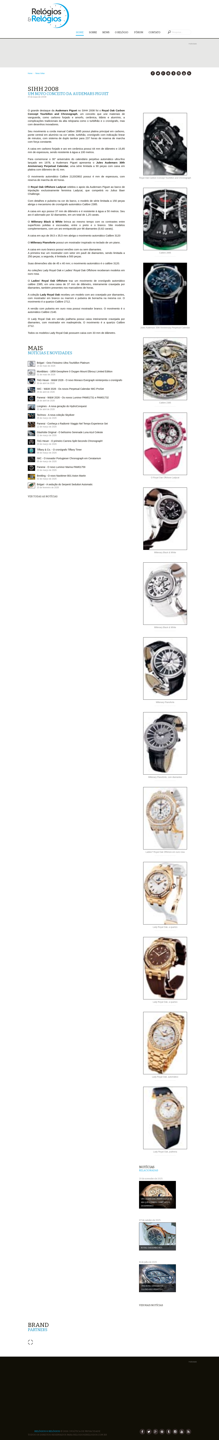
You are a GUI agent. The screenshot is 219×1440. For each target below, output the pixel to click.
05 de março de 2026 (46, 461)
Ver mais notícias (151, 1305)
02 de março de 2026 (46, 479)
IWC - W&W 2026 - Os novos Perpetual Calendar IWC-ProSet (70, 388)
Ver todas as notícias (43, 496)
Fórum (138, 32)
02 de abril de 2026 (46, 409)
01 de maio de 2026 (46, 374)
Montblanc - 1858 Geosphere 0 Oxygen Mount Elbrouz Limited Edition (74, 371)
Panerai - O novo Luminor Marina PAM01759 (61, 467)
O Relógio (122, 32)
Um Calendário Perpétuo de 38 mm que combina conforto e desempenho (156, 1202)
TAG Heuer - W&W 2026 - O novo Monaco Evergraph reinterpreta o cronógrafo (79, 380)
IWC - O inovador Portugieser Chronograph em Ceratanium (69, 458)
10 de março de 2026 (46, 444)
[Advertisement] (112, 53)
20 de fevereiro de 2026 (48, 487)
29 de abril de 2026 (46, 392)
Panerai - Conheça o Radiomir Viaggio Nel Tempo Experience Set (72, 423)
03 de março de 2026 (46, 470)
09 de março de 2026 (46, 453)
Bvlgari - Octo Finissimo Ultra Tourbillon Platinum (63, 362)
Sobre (93, 32)
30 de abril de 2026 (46, 383)
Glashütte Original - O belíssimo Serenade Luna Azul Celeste (70, 432)
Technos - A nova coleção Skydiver (55, 415)
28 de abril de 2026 (46, 400)
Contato (154, 32)
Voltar (42, 73)
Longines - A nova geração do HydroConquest (62, 406)
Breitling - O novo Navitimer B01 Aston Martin (61, 475)
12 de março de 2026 (46, 427)
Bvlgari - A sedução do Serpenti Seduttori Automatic (65, 484)
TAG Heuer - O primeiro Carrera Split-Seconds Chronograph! (70, 441)
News (106, 32)
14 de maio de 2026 (46, 366)
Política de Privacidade (85, 1431)
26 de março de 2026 (46, 418)
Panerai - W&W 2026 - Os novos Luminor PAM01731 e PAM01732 (73, 397)
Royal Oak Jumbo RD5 (151, 1248)
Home (80, 32)
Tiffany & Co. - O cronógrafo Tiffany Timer (59, 449)
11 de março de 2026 (46, 435)
